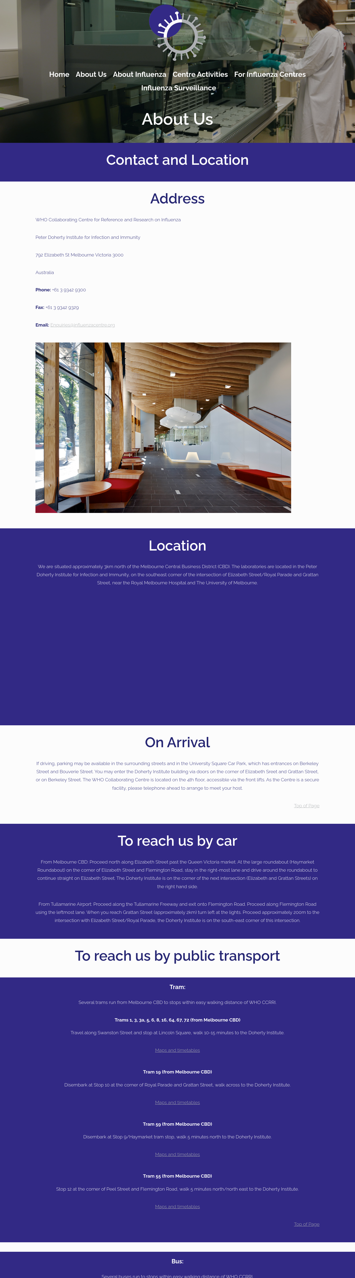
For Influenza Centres (270, 74)
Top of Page (307, 805)
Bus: (177, 1261)
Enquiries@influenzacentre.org (82, 325)
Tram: (178, 987)
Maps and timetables (177, 1050)
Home (59, 74)
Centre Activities (200, 74)
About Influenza (139, 74)
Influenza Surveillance (178, 88)
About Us (91, 74)
